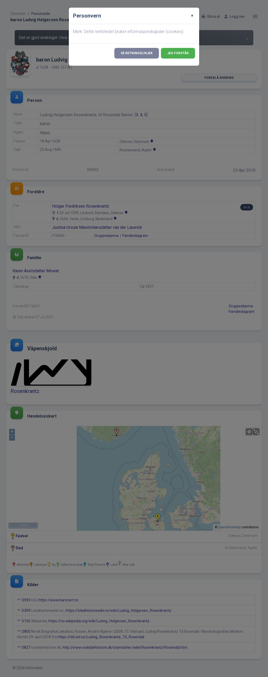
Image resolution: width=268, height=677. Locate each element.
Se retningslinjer (137, 53)
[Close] (192, 15)
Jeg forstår (178, 53)
